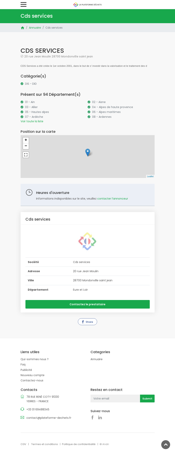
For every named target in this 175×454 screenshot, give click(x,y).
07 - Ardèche (34, 117)
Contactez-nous (32, 380)
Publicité (26, 370)
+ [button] (25, 140)
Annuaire (35, 28)
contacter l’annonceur (112, 199)
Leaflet (150, 176)
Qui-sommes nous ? (35, 359)
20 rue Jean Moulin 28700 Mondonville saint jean (58, 56)
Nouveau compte (32, 375)
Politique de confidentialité (79, 444)
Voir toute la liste (32, 121)
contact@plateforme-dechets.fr (48, 418)
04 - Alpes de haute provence (112, 107)
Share (87, 322)
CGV (23, 444)
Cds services (54, 28)
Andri (105, 444)
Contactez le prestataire (87, 304)
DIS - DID (31, 84)
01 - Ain (30, 102)
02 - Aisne (99, 102)
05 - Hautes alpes (37, 112)
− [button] (25, 146)
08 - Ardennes (101, 117)
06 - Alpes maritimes (106, 112)
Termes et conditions (44, 444)
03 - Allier (31, 107)
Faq (23, 364)
